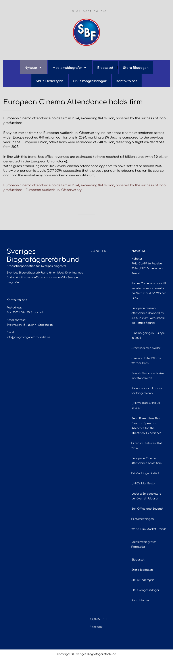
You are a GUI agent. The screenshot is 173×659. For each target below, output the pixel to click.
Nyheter (31, 67)
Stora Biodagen (135, 67)
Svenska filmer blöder (146, 348)
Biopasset (105, 67)
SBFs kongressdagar (90, 81)
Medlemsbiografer (67, 67)
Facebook (96, 626)
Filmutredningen (142, 518)
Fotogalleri (138, 546)
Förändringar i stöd (145, 473)
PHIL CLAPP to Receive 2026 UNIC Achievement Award (147, 268)
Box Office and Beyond (147, 508)
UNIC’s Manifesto (143, 483)
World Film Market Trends (148, 529)
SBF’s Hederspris (49, 81)
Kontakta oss (126, 81)
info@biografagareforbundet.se (28, 337)
